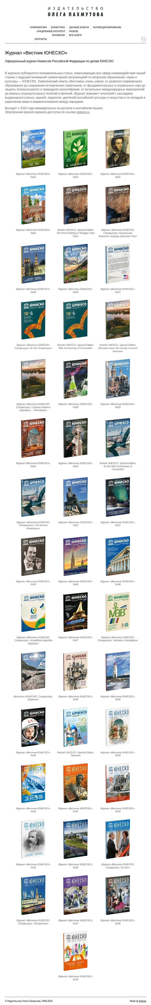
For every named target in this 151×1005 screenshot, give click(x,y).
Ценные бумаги (79, 27)
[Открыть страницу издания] (33, 148)
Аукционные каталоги (51, 31)
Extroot (142, 1001)
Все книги (75, 35)
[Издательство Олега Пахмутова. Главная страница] (75, 12)
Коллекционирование (107, 27)
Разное (73, 31)
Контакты (41, 39)
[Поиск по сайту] (143, 39)
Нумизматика (38, 27)
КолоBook (58, 35)
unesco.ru (83, 112)
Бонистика (58, 27)
